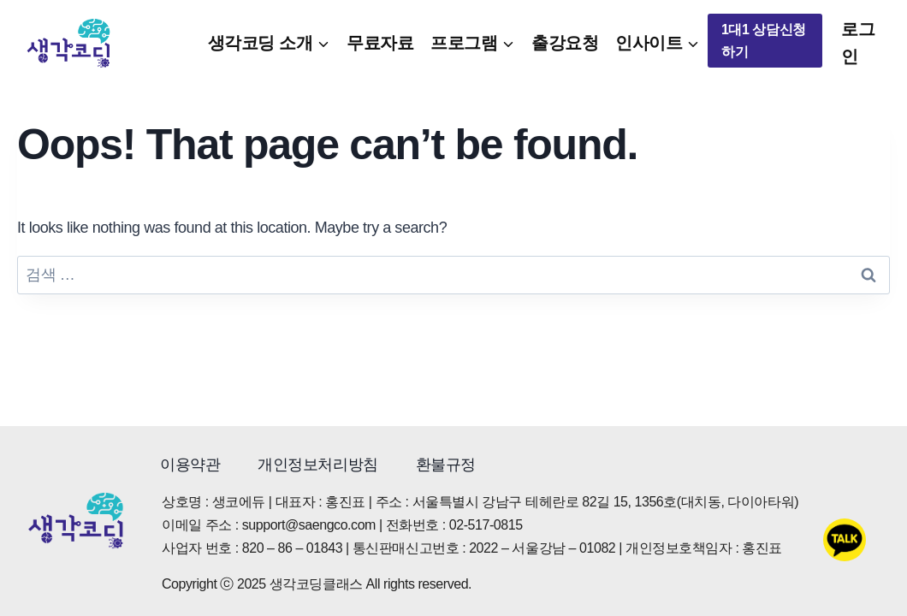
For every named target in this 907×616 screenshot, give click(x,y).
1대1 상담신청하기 (763, 40)
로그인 (857, 43)
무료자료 (380, 42)
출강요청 (564, 42)
